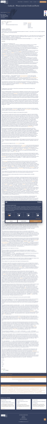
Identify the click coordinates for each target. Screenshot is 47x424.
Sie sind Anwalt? (43, 1)
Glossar (34, 1)
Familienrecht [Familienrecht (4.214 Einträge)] (4, 389)
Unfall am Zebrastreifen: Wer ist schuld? (22, 402)
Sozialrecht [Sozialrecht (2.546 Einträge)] (12, 391)
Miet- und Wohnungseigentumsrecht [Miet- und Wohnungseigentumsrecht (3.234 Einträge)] (21, 390)
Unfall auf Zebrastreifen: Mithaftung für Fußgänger (39, 402)
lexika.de (2, 12)
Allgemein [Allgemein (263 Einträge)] (3, 387)
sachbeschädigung (39, 373)
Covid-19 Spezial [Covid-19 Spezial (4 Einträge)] (24, 387)
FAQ (38, 1)
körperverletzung (28, 373)
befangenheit (15, 373)
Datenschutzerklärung (23, 414)
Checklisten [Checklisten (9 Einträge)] (20, 387)
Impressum (23, 417)
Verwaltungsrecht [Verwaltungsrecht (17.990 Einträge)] (23, 392)
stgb (44, 373)
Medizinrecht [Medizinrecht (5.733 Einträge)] (11, 390)
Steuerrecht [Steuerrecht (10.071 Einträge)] (26, 391)
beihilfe (19, 373)
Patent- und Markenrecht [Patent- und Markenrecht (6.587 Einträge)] (33, 390)
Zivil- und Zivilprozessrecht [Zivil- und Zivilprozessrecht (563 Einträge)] (37, 392)
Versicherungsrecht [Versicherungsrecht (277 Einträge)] (16, 392)
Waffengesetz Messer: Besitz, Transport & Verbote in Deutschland (7, 402)
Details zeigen (38, 218)
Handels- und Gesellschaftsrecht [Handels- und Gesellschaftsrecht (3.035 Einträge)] (16, 388)
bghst (23, 373)
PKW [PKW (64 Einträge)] (39, 390)
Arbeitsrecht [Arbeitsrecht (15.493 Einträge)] (7, 387)
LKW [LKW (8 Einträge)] (8, 390)
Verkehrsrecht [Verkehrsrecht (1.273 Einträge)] (4, 392)
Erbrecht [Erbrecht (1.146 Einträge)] (33, 387)
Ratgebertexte (26, 1)
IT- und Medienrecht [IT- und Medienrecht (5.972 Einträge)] (32, 389)
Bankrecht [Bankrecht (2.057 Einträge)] (12, 387)
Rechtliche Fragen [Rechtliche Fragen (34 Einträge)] (6, 391)
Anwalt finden (20, 1)
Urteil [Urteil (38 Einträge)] (38, 391)
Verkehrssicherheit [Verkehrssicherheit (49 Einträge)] (10, 392)
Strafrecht (4, 12)
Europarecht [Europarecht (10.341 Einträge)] (37, 387)
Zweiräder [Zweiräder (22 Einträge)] (43, 392)
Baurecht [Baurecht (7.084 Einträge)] (16, 387)
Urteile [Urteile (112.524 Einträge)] (40, 391)
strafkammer (5, 374)
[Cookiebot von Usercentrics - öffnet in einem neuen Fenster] (38, 202)
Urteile (31, 1)
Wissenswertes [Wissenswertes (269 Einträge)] (30, 392)
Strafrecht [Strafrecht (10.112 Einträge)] (31, 391)
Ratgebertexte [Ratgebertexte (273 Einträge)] (42, 390)
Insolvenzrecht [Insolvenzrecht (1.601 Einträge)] (25, 388)
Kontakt (23, 416)
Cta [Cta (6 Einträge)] (27, 387)
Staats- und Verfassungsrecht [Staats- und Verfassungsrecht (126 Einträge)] (19, 391)
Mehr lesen (3, 408)
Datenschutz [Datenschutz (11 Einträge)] (30, 387)
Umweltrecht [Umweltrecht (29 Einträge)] (35, 391)
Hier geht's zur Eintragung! (23, 381)
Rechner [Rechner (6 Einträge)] (2, 391)
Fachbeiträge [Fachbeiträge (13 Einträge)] (42, 387)
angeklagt (9, 373)
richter (33, 373)
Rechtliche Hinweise (23, 419)
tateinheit (10, 374)
